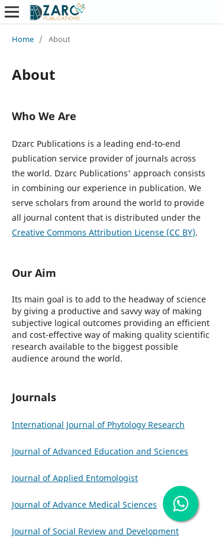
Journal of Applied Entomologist (75, 477)
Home (23, 39)
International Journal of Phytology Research (98, 424)
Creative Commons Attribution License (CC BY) (103, 232)
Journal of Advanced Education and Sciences (100, 451)
